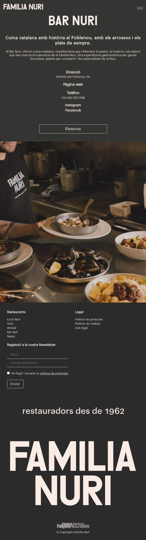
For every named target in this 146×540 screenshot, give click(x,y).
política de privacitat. (54, 373)
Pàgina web (73, 84)
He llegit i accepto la (38, 373)
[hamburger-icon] (139, 8)
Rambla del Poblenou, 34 (73, 76)
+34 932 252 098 (73, 97)
